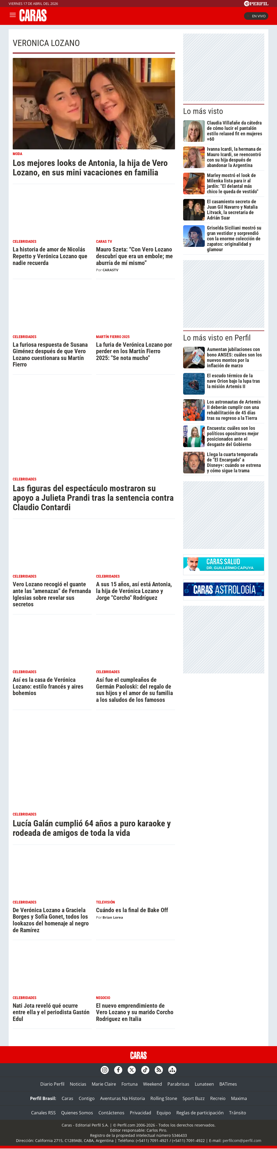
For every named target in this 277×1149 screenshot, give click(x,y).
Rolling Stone (163, 1098)
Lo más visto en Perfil (217, 337)
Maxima (239, 1098)
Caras (67, 1098)
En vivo (256, 16)
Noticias (78, 1084)
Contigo (87, 1098)
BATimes (228, 1084)
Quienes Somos (77, 1113)
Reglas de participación (200, 1113)
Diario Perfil (52, 1084)
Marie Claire (104, 1084)
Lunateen (204, 1084)
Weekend (152, 1084)
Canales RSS (43, 1113)
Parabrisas (178, 1084)
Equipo (164, 1113)
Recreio (218, 1098)
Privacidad (140, 1113)
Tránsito (237, 1113)
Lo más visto (203, 111)
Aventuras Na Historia (122, 1098)
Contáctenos (111, 1113)
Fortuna (129, 1084)
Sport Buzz (194, 1098)
